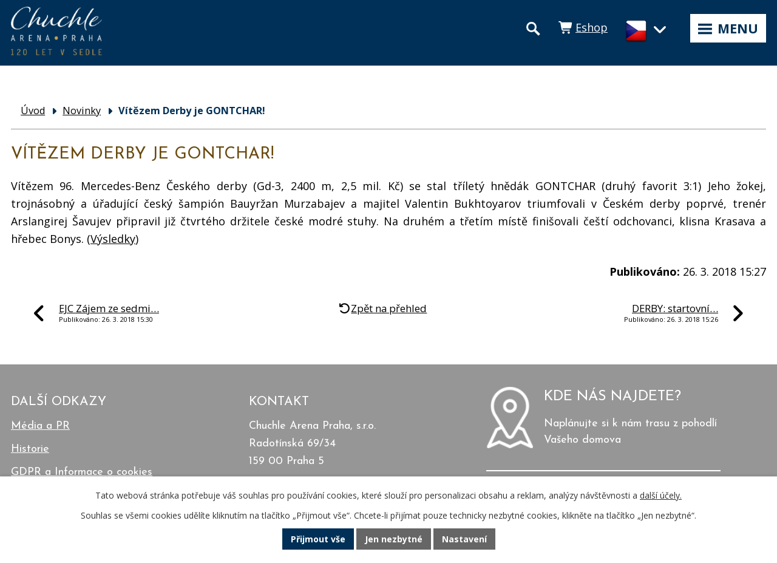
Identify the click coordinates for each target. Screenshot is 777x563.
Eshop (591, 27)
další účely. (661, 495)
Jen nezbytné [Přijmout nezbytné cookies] (393, 539)
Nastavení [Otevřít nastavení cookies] (464, 539)
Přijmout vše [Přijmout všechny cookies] (318, 539)
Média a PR (40, 426)
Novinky (82, 110)
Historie (30, 449)
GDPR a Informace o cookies (81, 472)
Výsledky (112, 238)
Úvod (33, 110)
